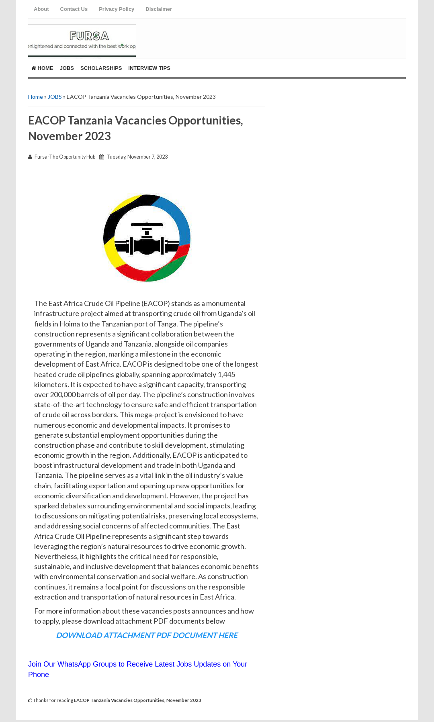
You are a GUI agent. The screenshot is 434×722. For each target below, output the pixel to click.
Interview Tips (149, 68)
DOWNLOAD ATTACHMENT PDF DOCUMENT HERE (146, 635)
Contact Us (74, 9)
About (41, 9)
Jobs (67, 68)
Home (42, 68)
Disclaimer (158, 9)
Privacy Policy (116, 9)
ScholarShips (101, 68)
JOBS (55, 96)
